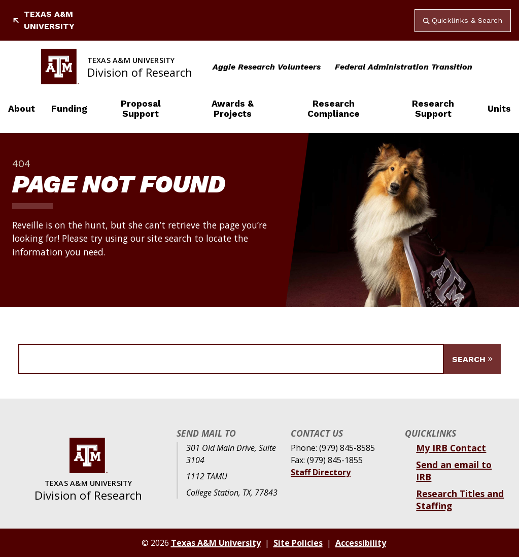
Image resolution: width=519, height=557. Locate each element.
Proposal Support (141, 109)
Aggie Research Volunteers (267, 67)
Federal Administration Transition (403, 67)
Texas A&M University (43, 20)
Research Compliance (333, 109)
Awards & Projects (233, 109)
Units (499, 109)
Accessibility (360, 542)
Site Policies (298, 542)
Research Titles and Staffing (460, 499)
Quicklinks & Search (462, 20)
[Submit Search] (472, 359)
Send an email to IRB (454, 470)
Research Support (433, 109)
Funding (69, 109)
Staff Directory (321, 472)
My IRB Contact (451, 448)
